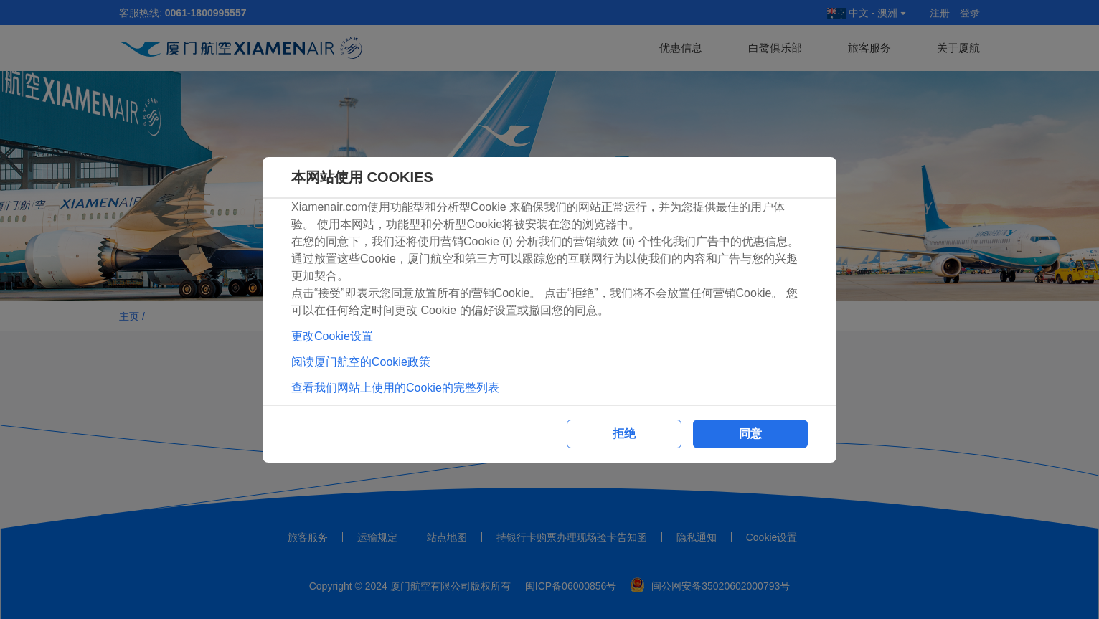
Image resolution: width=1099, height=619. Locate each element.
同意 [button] (750, 433)
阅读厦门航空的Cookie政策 (360, 362)
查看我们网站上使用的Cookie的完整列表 (395, 388)
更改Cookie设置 (332, 336)
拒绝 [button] (624, 433)
